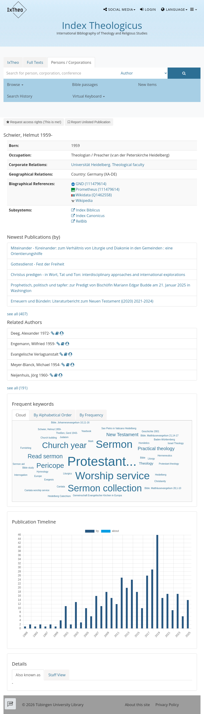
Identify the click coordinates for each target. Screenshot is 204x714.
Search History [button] (19, 96)
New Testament (122, 434)
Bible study (28, 467)
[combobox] (61, 73)
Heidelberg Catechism (59, 496)
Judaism (64, 437)
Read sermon (45, 456)
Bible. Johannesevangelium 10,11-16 (70, 422)
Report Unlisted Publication (89, 122)
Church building (49, 437)
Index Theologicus (102, 25)
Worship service (112, 476)
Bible (142, 457)
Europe (38, 476)
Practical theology (156, 448)
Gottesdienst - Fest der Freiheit (37, 264)
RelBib (79, 221)
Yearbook (86, 431)
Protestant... (102, 461)
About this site (137, 704)
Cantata (61, 486)
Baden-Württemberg (164, 439)
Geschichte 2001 (150, 431)
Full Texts (35, 62)
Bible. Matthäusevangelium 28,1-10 (162, 488)
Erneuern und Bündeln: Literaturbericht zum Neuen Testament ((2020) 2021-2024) (82, 301)
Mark (90, 441)
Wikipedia (82, 200)
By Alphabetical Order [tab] (53, 415)
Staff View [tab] (56, 674)
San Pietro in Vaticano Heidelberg (119, 428)
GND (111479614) (88, 183)
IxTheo (13, 62)
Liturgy (151, 458)
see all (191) (17, 388)
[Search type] (143, 73)
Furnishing (25, 448)
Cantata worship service (37, 490)
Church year (64, 445)
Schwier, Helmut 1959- (49, 429)
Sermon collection (105, 488)
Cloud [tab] (21, 415)
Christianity (160, 481)
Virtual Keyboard (89, 96)
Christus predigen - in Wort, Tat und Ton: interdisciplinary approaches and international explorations (98, 274)
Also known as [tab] (28, 674)
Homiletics (144, 443)
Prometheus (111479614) (95, 189)
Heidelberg (160, 474)
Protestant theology (169, 463)
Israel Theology (176, 443)
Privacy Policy (167, 704)
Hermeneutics (165, 455)
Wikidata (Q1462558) (91, 194)
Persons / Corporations (71, 62)
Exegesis (49, 479)
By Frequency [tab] (91, 415)
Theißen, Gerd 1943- (67, 433)
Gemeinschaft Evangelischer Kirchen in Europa (97, 495)
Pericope (50, 465)
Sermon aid (19, 464)
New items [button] (147, 84)
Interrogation (20, 475)
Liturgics (67, 473)
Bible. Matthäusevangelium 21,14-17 (159, 435)
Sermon (114, 444)
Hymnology (42, 471)
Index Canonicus (88, 215)
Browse (15, 84)
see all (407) (17, 313)
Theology (146, 463)
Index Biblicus (85, 210)
